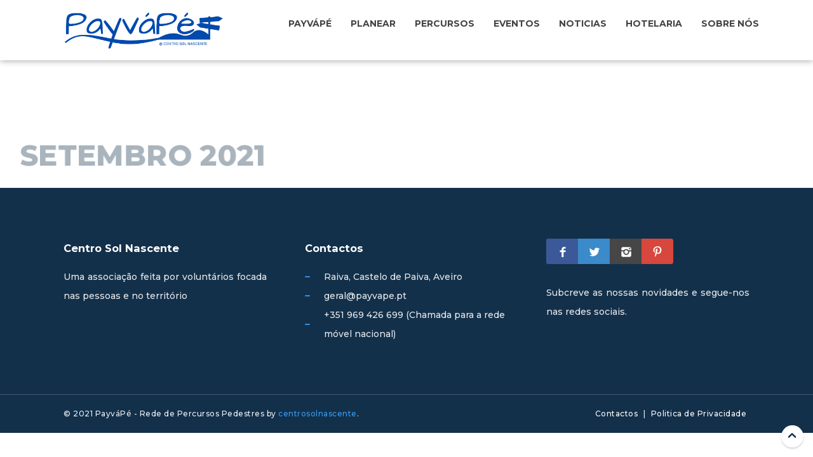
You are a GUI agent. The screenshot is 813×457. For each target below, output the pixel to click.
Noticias (583, 23)
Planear (373, 23)
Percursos (444, 23)
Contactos (616, 413)
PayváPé (310, 23)
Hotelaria (654, 23)
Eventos (517, 23)
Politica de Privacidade (699, 413)
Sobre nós (730, 23)
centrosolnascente (317, 413)
